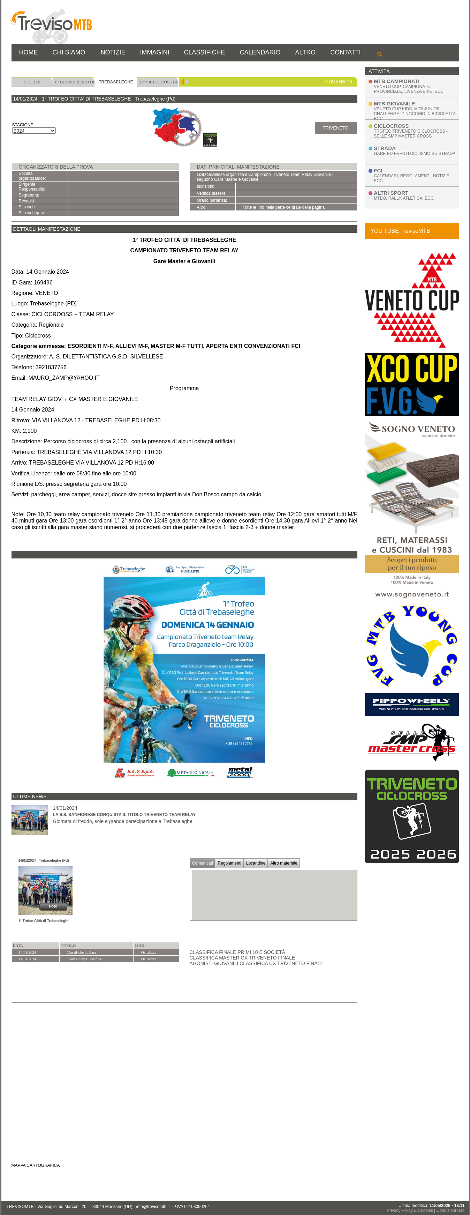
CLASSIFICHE (204, 52)
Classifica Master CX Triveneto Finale (242, 958)
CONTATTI (345, 52)
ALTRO (305, 52)
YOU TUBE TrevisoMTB (400, 231)
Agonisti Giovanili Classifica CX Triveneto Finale (257, 963)
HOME (28, 52)
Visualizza (149, 952)
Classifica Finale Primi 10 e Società (238, 952)
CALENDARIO (260, 52)
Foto (53, 906)
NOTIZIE (113, 52)
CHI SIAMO (69, 52)
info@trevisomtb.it (152, 1206)
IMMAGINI (154, 52)
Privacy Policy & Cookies (410, 1210)
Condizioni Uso (451, 1210)
